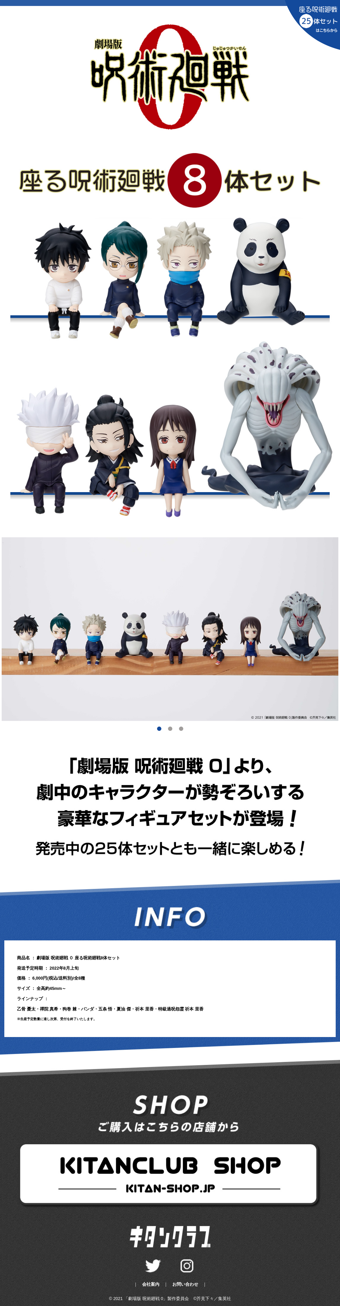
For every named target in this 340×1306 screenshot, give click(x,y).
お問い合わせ (185, 1284)
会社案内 (150, 1284)
